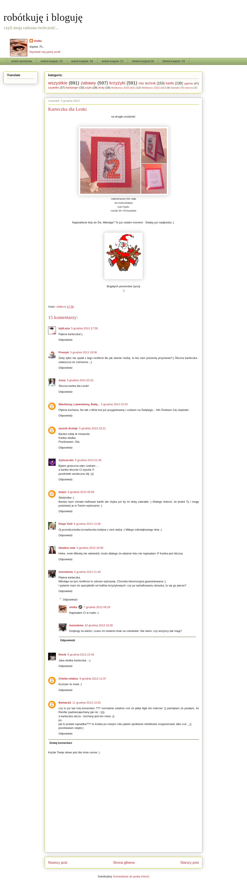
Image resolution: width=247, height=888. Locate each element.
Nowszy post (57, 862)
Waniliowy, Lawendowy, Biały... (79, 404)
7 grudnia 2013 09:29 (97, 607)
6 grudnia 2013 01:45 (88, 460)
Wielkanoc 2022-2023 (153, 87)
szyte (88, 87)
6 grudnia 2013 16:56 (90, 547)
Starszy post (189, 862)
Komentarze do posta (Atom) (131, 876)
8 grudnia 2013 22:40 (80, 654)
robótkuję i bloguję (43, 17)
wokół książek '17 (113, 61)
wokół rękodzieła (21, 61)
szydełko (53, 87)
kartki (170, 83)
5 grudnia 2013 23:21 (92, 428)
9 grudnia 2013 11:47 (93, 678)
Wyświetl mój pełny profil (44, 51)
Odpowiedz (65, 339)
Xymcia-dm (65, 460)
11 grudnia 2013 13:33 (86, 702)
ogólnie (188, 83)
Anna (62, 380)
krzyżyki (117, 82)
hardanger (72, 87)
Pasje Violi (65, 523)
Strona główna (124, 862)
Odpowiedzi (70, 599)
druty (101, 87)
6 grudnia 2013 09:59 (81, 492)
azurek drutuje (68, 428)
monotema (65, 571)
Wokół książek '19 (173, 61)
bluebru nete (66, 547)
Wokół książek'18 (143, 61)
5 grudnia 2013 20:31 (80, 380)
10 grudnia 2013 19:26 (99, 625)
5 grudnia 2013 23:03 (114, 404)
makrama (189, 88)
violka (38, 40)
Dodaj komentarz (61, 742)
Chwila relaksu (68, 678)
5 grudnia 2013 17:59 (84, 328)
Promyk (63, 352)
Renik (62, 654)
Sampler (175, 87)
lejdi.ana (64, 328)
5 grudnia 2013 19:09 (83, 352)
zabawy (88, 82)
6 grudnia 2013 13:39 (87, 523)
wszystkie (57, 82)
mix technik (147, 83)
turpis (62, 492)
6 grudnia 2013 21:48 (87, 571)
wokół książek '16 (82, 61)
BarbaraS (64, 702)
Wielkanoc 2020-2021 (123, 87)
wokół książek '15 (52, 61)
